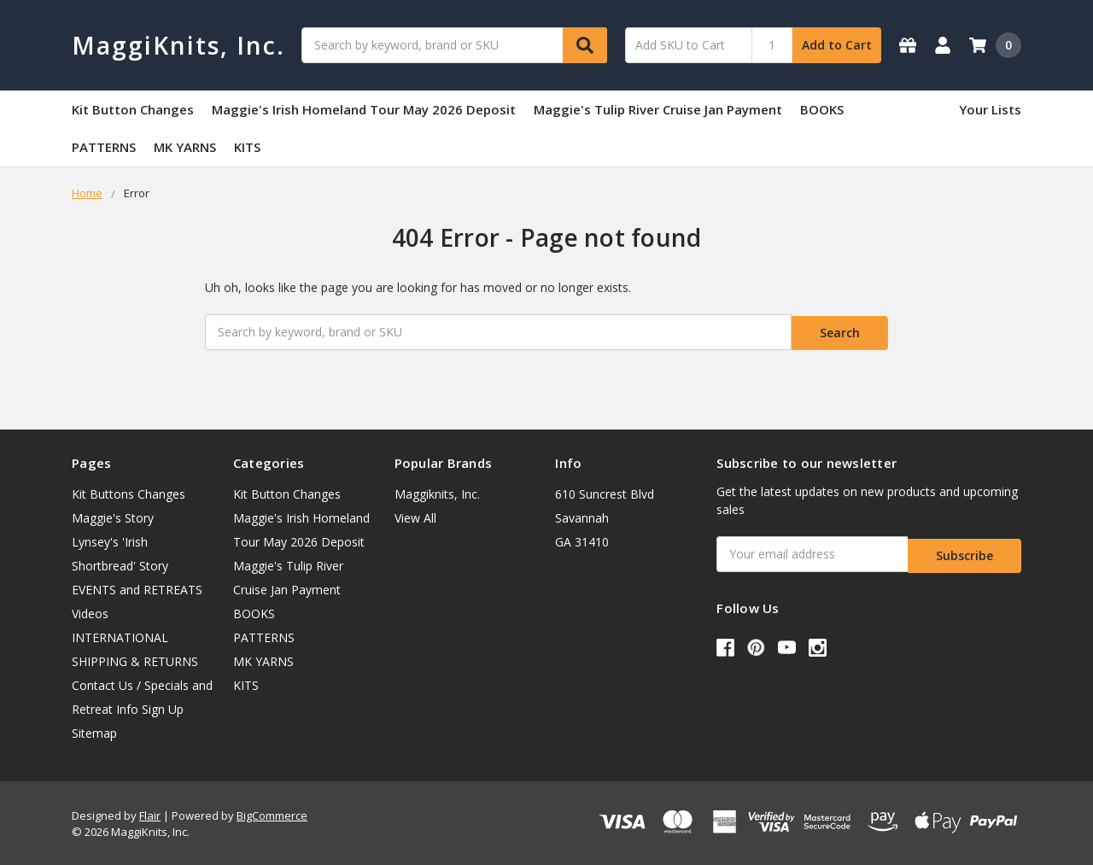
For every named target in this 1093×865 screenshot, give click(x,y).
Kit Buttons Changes (128, 491)
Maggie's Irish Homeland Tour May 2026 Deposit (364, 109)
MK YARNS (185, 146)
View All (415, 515)
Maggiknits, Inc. (437, 491)
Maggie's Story (113, 515)
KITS (247, 146)
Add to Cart (837, 45)
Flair (150, 813)
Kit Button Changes (133, 109)
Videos (90, 611)
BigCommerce (272, 813)
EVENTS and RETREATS (137, 587)
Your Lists (990, 109)
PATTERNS (104, 146)
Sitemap (94, 730)
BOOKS (822, 109)
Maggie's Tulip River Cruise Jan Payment (658, 109)
